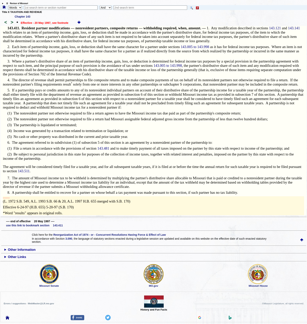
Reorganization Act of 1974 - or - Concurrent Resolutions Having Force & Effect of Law (109, 234)
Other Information (22, 250)
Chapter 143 (22, 16)
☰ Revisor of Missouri (16, 3)
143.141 (294, 28)
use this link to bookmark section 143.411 (34, 225)
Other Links (17, 257)
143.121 (275, 28)
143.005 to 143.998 (195, 47)
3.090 (68, 238)
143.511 (24, 171)
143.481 (103, 148)
